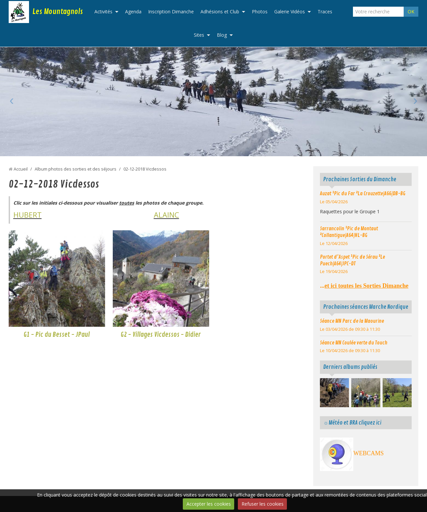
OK (411, 11)
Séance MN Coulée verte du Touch (353, 342)
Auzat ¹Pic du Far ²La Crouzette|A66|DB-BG (362, 193)
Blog (222, 35)
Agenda (133, 11)
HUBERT (27, 215)
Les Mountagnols (57, 11)
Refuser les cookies (263, 504)
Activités (103, 11)
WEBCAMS (368, 453)
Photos (260, 11)
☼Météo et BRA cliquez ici (352, 422)
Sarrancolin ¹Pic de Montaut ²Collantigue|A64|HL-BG (349, 232)
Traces (325, 11)
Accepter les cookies (208, 504)
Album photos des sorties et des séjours (75, 169)
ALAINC (166, 215)
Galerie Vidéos (289, 11)
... (364, 285)
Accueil (21, 169)
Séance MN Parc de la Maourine (352, 321)
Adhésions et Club (219, 11)
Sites (199, 35)
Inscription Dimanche (171, 11)
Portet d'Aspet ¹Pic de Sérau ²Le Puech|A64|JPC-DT (352, 260)
